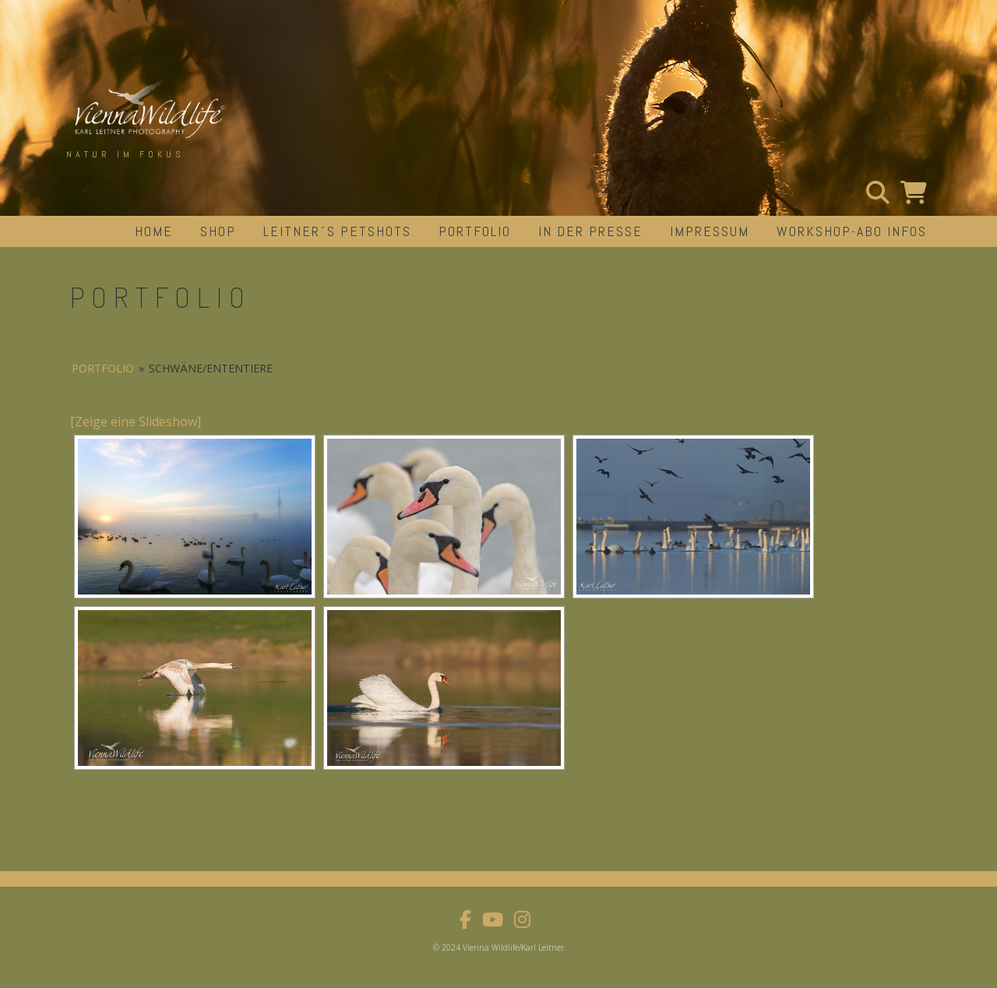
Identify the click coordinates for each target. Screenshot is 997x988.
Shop (218, 231)
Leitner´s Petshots (337, 231)
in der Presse (590, 231)
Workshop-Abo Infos (852, 231)
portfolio (475, 231)
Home (154, 231)
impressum (709, 231)
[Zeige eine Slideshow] (135, 421)
